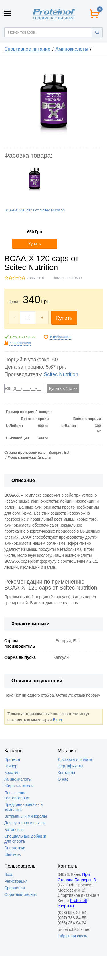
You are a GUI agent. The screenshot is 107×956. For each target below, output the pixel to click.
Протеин (12, 759)
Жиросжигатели (19, 786)
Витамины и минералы (25, 816)
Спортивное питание (27, 49)
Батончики (14, 829)
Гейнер (10, 766)
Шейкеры (12, 854)
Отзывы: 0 (35, 278)
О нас (63, 779)
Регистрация (16, 881)
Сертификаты (70, 766)
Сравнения (14, 888)
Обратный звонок (20, 894)
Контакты (66, 772)
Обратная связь (72, 936)
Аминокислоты (71, 49)
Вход (57, 719)
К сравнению (20, 343)
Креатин (11, 772)
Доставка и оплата (75, 759)
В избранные (60, 337)
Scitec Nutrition (61, 374)
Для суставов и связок (24, 822)
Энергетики (14, 848)
